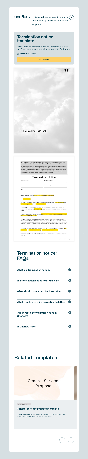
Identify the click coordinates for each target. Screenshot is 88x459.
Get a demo (44, 59)
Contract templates (45, 17)
